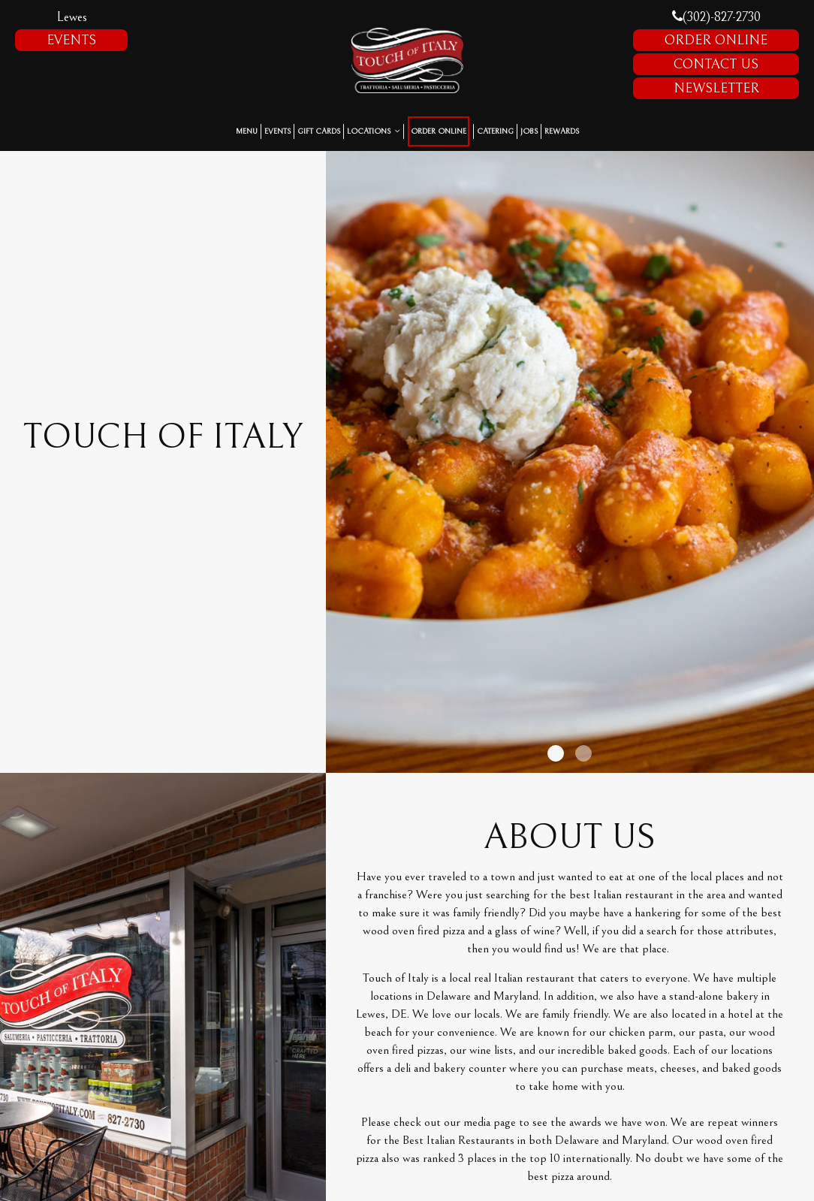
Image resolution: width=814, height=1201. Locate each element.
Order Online (716, 40)
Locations (373, 131)
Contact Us (716, 64)
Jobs (529, 131)
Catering (495, 131)
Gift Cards (318, 131)
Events (71, 40)
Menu (247, 131)
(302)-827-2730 (716, 17)
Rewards (561, 131)
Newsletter (716, 88)
